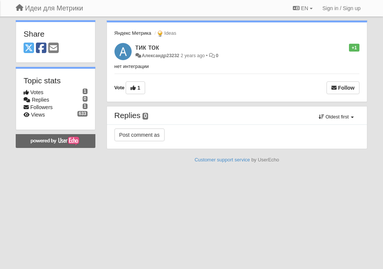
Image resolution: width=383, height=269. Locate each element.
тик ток (147, 47)
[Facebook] (41, 48)
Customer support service (222, 160)
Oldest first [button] (336, 117)
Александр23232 (161, 55)
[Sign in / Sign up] (341, 8)
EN (303, 8)
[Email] (53, 48)
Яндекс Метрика (132, 33)
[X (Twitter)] (29, 48)
